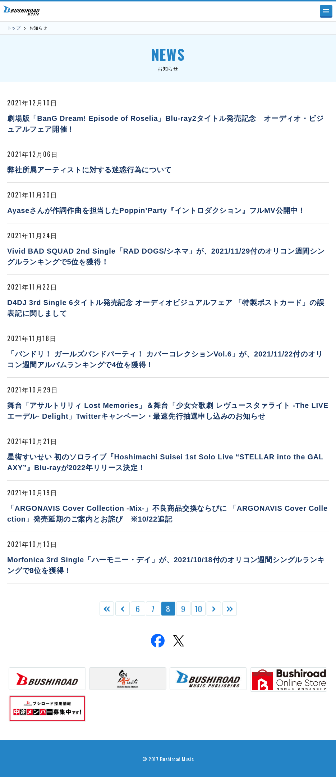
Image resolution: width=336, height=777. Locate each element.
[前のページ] (122, 608)
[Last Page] (229, 608)
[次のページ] (214, 608)
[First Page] (107, 608)
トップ (13, 28)
